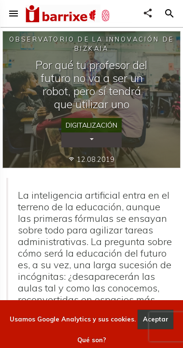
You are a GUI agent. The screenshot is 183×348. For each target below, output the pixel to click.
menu (13, 13)
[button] (169, 13)
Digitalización (91, 125)
